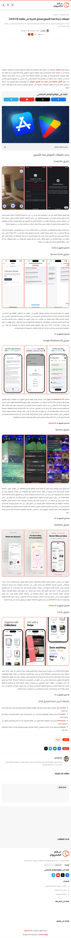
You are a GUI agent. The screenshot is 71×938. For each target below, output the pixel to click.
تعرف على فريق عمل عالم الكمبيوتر (57, 886)
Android (54, 247)
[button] (59, 748)
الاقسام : (66, 865)
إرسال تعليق (62, 787)
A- (29, 34)
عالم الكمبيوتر (28, 930)
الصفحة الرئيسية (64, 14)
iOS (55, 423)
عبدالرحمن (43, 31)
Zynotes (63, 707)
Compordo (62, 727)
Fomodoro (62, 714)
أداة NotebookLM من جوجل (55, 399)
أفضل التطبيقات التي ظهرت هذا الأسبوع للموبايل (45, 81)
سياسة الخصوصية (62, 894)
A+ (32, 34)
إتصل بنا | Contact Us (62, 890)
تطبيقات (55, 14)
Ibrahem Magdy (43, 934)
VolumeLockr (62, 720)
